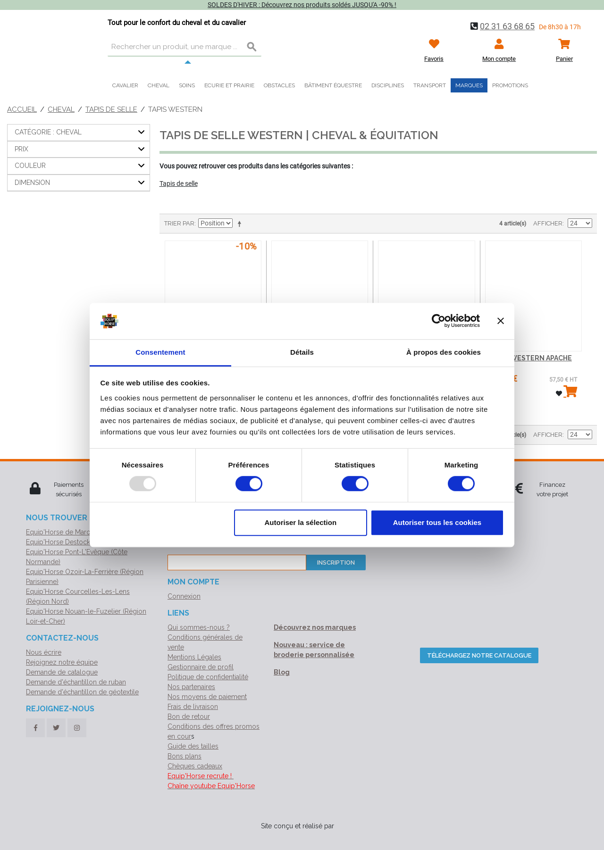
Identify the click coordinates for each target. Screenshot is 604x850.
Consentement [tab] (160, 352)
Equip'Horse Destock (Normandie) (78, 542)
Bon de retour (189, 716)
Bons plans (184, 756)
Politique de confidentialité (208, 677)
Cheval (158, 85)
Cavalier (125, 85)
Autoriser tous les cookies (437, 522)
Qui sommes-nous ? (199, 627)
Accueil (22, 109)
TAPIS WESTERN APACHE (531, 358)
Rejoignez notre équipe (62, 662)
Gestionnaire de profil (201, 667)
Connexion (184, 596)
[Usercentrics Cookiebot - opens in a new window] (438, 321)
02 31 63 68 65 (507, 26)
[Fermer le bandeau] (500, 321)
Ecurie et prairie (229, 85)
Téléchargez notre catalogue (479, 655)
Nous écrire (43, 652)
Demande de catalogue (62, 672)
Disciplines (387, 85)
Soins (187, 85)
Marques (469, 85)
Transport (429, 85)
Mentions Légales (194, 657)
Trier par (179, 223)
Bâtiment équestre (333, 85)
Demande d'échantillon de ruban (76, 682)
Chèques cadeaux (195, 766)
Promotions (510, 85)
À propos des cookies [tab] (443, 352)
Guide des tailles (193, 746)
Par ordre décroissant (241, 224)
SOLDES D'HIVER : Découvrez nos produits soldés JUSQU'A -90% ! (302, 4)
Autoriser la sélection (301, 522)
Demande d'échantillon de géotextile (82, 692)
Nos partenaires (191, 687)
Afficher (547, 223)
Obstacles (279, 85)
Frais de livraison (193, 706)
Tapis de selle (111, 109)
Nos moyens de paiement (207, 696)
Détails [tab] (302, 352)
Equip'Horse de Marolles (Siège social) (85, 532)
